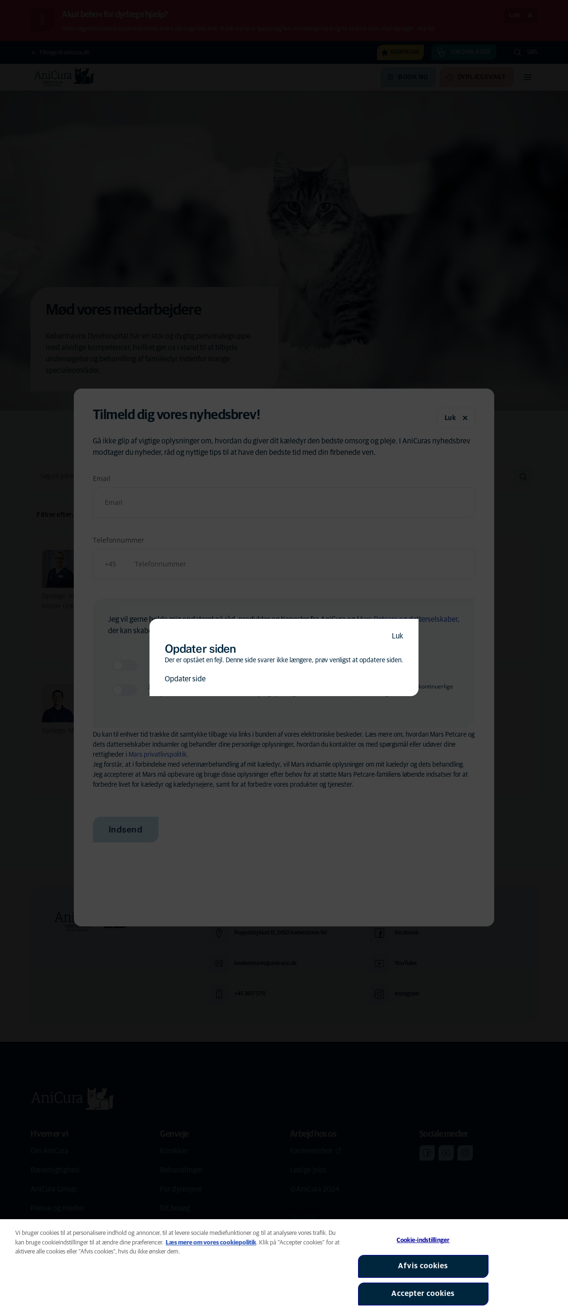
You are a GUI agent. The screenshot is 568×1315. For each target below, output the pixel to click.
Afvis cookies (423, 1266)
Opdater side (185, 679)
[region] (284, 1267)
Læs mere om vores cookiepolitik (211, 1243)
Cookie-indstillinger (423, 1240)
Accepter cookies (423, 1293)
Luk (397, 636)
